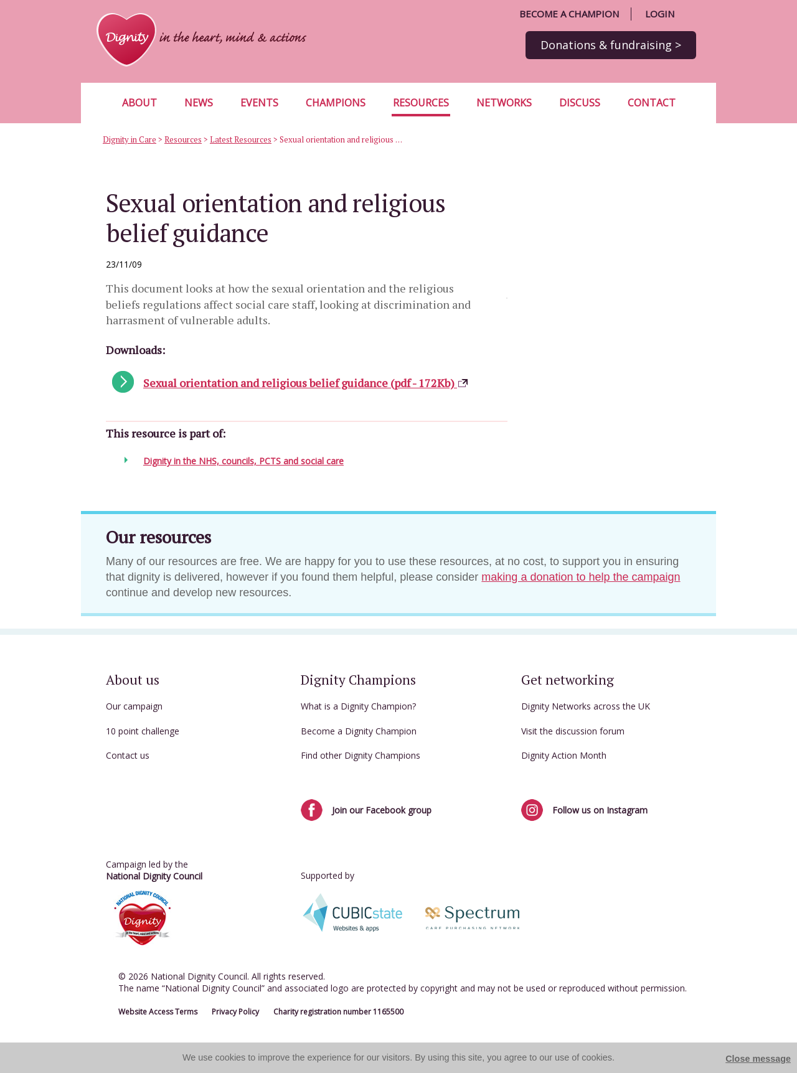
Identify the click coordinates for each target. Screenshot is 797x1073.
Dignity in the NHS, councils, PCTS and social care (243, 461)
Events (259, 103)
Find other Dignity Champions (360, 755)
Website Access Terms (157, 1011)
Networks (504, 103)
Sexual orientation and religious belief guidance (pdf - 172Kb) (306, 382)
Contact (652, 103)
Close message (758, 1059)
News (198, 103)
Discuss (579, 103)
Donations (610, 44)
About (139, 103)
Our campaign (134, 706)
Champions (335, 103)
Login (659, 13)
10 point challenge (142, 731)
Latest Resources (240, 139)
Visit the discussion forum (573, 731)
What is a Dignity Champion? (358, 706)
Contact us (127, 755)
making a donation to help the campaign (580, 577)
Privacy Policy (235, 1011)
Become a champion (569, 13)
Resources (421, 103)
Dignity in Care (129, 139)
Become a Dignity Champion (359, 731)
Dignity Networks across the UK (585, 706)
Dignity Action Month (563, 755)
